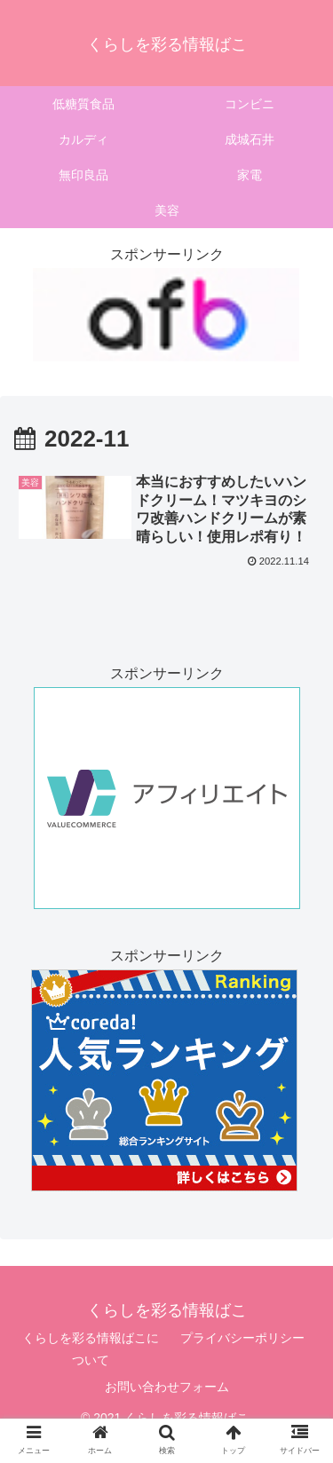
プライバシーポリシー (242, 1338)
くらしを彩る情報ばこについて (90, 1349)
